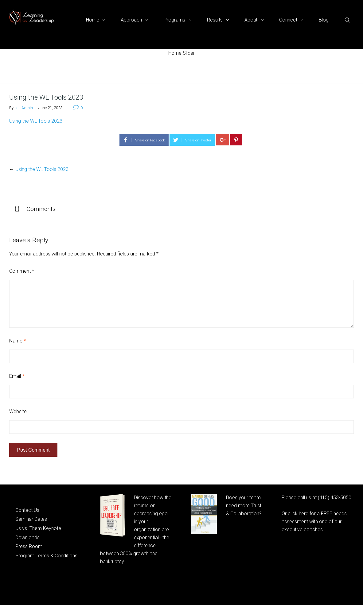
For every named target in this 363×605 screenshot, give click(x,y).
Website (18, 411)
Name (17, 341)
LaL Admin (23, 107)
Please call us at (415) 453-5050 (316, 497)
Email (16, 376)
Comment (21, 271)
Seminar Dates (31, 519)
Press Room (28, 546)
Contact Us (27, 510)
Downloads (27, 537)
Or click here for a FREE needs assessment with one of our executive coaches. (314, 521)
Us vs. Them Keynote (38, 528)
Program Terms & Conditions (46, 556)
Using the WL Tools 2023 (35, 121)
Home (15, 70)
